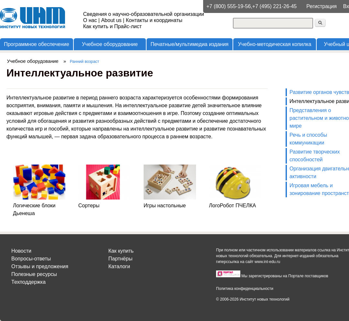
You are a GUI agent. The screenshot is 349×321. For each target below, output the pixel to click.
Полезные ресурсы (34, 274)
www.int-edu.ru (267, 261)
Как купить (121, 251)
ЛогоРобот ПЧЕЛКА (232, 205)
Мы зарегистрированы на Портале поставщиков (284, 276)
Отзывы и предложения (39, 266)
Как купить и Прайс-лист (112, 26)
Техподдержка (28, 282)
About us (111, 20)
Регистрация (321, 6)
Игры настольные (165, 205)
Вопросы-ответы (31, 258)
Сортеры (88, 205)
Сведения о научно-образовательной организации (143, 14)
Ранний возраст (84, 61)
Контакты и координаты (154, 20)
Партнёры (120, 258)
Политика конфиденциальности (244, 288)
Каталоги (119, 266)
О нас (90, 20)
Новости (21, 251)
